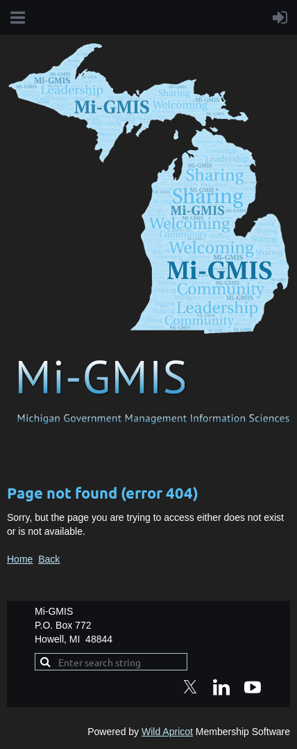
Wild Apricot (167, 731)
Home (20, 559)
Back (49, 559)
